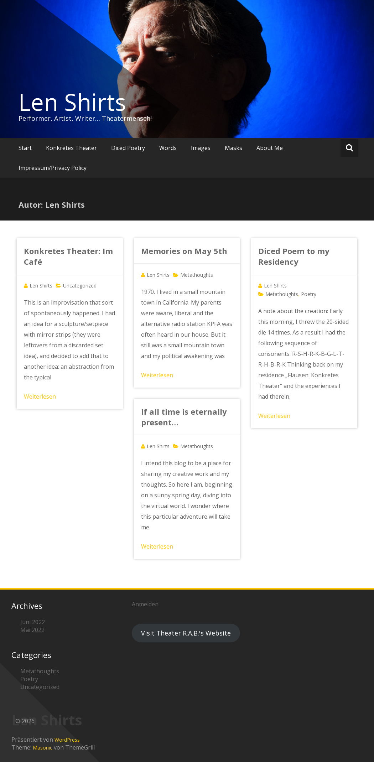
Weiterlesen (40, 396)
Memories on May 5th (184, 250)
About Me (269, 148)
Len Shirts (72, 102)
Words (168, 148)
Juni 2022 (32, 622)
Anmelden (145, 604)
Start (25, 148)
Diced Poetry (128, 148)
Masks (233, 148)
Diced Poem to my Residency (293, 256)
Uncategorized (80, 285)
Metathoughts (196, 274)
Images (201, 148)
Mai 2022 (32, 630)
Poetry (308, 294)
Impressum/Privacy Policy (53, 168)
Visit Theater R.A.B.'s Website (186, 633)
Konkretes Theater (71, 148)
